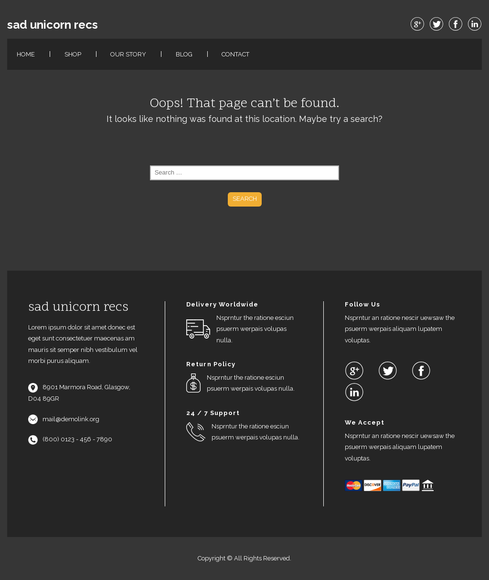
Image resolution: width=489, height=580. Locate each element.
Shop (72, 54)
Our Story (128, 54)
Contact (235, 54)
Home (26, 54)
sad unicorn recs (52, 25)
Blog (184, 54)
